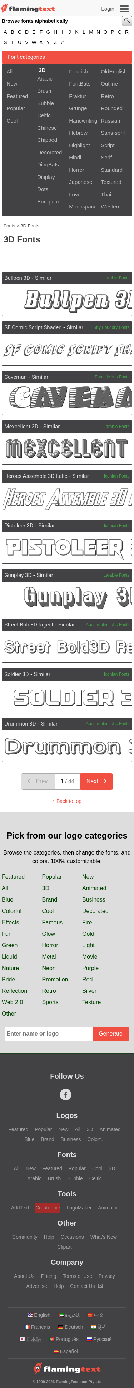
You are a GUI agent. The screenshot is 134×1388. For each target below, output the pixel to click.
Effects (10, 922)
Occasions (72, 1237)
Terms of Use (77, 1276)
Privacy (107, 1276)
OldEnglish (114, 71)
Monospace (82, 206)
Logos (67, 1115)
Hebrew (78, 133)
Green (10, 945)
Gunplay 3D (17, 575)
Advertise (36, 1286)
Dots (42, 189)
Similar (43, 278)
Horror (76, 170)
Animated (94, 888)
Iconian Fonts (117, 476)
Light (88, 945)
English (38, 1315)
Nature (10, 968)
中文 (95, 1315)
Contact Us (86, 1286)
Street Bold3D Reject (28, 624)
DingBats (48, 164)
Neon (49, 968)
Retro (107, 96)
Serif (106, 157)
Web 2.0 (12, 1002)
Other (9, 1014)
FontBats (79, 84)
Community (25, 1237)
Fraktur (77, 96)
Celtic (44, 115)
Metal (49, 957)
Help (49, 1237)
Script (107, 145)
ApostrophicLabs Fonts (108, 624)
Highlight (79, 145)
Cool (12, 121)
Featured (17, 96)
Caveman (15, 377)
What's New (103, 1237)
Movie (90, 957)
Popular (15, 108)
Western (111, 206)
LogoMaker (78, 1208)
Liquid (9, 957)
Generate (111, 1034)
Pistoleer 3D (18, 525)
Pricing (48, 1276)
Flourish (78, 71)
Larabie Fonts (116, 277)
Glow (48, 934)
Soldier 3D (16, 674)
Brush (44, 91)
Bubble (45, 103)
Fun (7, 934)
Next (96, 781)
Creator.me (47, 1208)
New (11, 84)
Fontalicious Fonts (112, 377)
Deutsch (70, 1327)
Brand (50, 900)
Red (87, 979)
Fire (87, 922)
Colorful (11, 911)
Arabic (45, 79)
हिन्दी (99, 1327)
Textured (111, 182)
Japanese (80, 182)
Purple (90, 968)
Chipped (47, 140)
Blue (7, 900)
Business (93, 900)
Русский (99, 1339)
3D (45, 888)
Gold (88, 934)
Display (46, 177)
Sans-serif (113, 133)
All (9, 71)
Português (64, 1339)
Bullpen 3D (17, 278)
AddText (20, 1208)
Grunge (78, 108)
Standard (112, 170)
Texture (91, 1002)
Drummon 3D (20, 724)
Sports (50, 1002)
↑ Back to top (67, 801)
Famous (52, 922)
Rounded (112, 108)
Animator (108, 1208)
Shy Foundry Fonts (111, 327)
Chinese (47, 128)
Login (107, 9)
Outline (109, 84)
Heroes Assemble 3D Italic (35, 476)
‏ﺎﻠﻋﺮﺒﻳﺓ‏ (68, 1315)
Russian (110, 121)
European (48, 201)
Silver (89, 991)
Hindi (75, 157)
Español (65, 1351)
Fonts (9, 225)
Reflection (14, 991)
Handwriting (82, 121)
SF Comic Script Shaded (32, 327)
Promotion (55, 979)
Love (75, 194)
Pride (8, 979)
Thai (106, 194)
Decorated (49, 152)
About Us (24, 1276)
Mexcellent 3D (21, 426)
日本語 (30, 1339)
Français (37, 1327)
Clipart (64, 1247)
